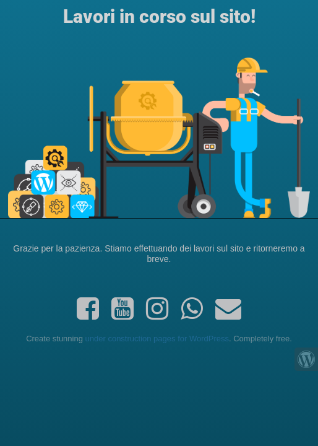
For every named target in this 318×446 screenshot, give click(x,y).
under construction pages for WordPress (157, 338)
